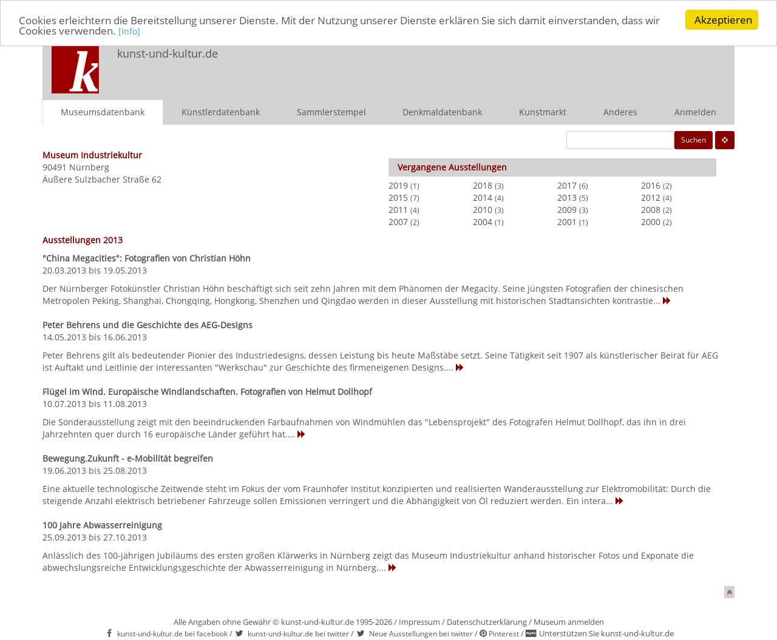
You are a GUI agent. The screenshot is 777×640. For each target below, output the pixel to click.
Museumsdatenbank (102, 112)
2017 (567, 185)
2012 (650, 197)
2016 (650, 185)
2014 (482, 197)
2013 (567, 197)
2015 (398, 197)
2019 (398, 185)
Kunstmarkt (542, 112)
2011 (398, 209)
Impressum (419, 621)
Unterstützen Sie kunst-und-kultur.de (606, 633)
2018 (482, 185)
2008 (650, 209)
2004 (482, 221)
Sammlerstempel (331, 112)
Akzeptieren (723, 20)
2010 (482, 209)
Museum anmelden (569, 621)
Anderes (620, 112)
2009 (567, 209)
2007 (398, 221)
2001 (567, 221)
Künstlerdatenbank (221, 112)
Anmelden (695, 112)
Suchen (693, 140)
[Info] (129, 31)
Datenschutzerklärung (487, 621)
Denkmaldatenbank (442, 112)
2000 (650, 221)
